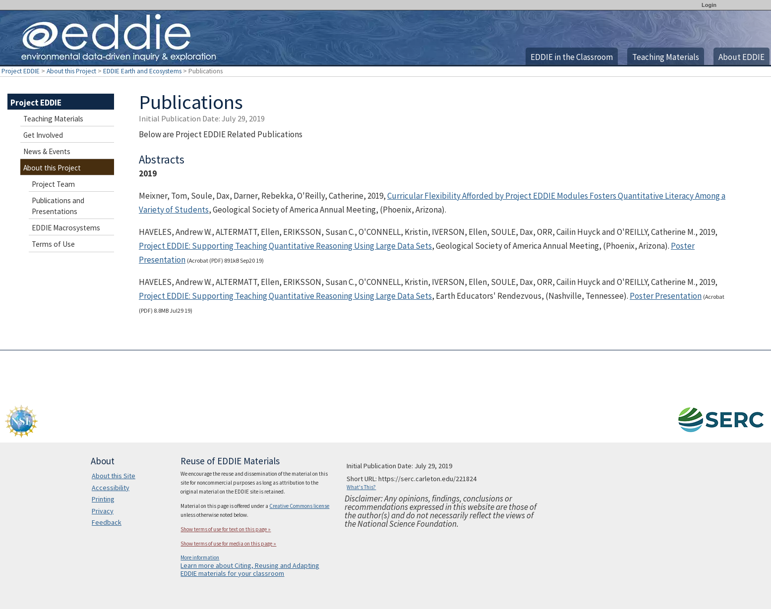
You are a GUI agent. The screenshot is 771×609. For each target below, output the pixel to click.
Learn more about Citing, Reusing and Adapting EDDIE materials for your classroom (249, 569)
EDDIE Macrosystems (66, 227)
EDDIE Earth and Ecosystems (142, 71)
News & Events (46, 151)
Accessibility (110, 487)
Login (709, 5)
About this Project (71, 71)
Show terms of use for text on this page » (225, 529)
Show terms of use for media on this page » (228, 543)
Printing (103, 499)
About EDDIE (741, 57)
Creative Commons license (299, 505)
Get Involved (43, 135)
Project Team (53, 184)
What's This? (361, 487)
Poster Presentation (666, 295)
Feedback (106, 522)
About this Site (113, 475)
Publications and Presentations (58, 206)
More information (199, 557)
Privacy (103, 510)
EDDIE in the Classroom (572, 57)
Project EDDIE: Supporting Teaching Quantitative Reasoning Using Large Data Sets (285, 245)
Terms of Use (53, 244)
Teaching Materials (665, 57)
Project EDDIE (20, 71)
